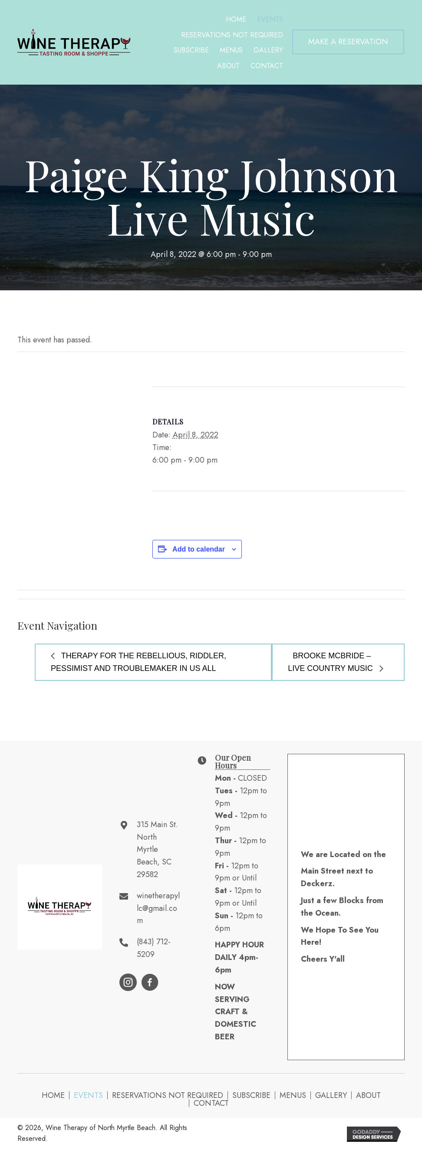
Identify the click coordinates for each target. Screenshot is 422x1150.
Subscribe (251, 1095)
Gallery (331, 1095)
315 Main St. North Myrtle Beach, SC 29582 (157, 849)
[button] (348, 42)
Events (88, 1095)
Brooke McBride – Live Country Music (331, 662)
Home (53, 1095)
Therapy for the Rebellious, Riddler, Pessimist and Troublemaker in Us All (138, 662)
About (368, 1095)
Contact (211, 1103)
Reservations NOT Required (167, 1095)
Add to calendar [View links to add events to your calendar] (198, 549)
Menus (293, 1095)
